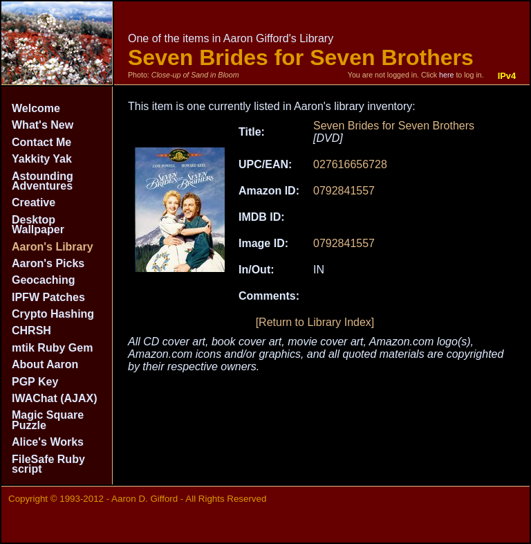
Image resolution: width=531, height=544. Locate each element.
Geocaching (43, 280)
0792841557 (344, 191)
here (446, 75)
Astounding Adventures (42, 181)
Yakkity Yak (42, 159)
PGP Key (35, 382)
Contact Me (41, 142)
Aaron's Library (52, 247)
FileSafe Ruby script (48, 464)
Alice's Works (48, 442)
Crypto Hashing (53, 314)
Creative (33, 202)
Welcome (36, 108)
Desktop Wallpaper (38, 224)
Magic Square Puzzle (48, 419)
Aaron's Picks (48, 263)
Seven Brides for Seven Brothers (393, 126)
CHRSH (31, 330)
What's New (42, 125)
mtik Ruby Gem (52, 348)
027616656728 (350, 164)
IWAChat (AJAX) (54, 398)
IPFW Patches (48, 297)
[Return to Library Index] (315, 322)
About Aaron (45, 364)
